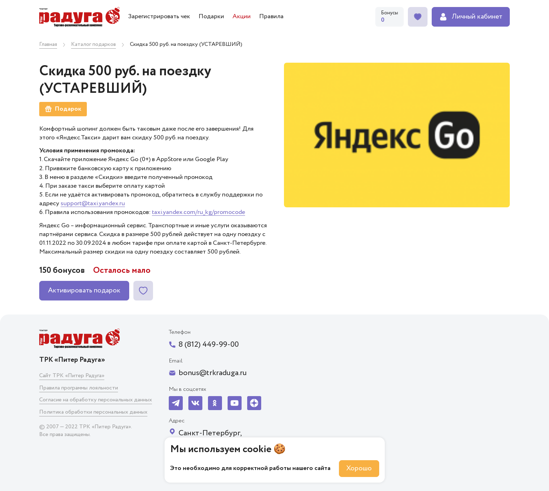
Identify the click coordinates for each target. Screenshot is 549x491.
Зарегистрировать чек (159, 16)
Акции (241, 16)
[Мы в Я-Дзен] (254, 403)
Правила (271, 16)
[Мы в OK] (215, 403)
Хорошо (359, 468)
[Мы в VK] (195, 403)
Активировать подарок (84, 290)
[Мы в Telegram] (176, 403)
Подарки (211, 16)
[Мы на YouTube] (235, 403)
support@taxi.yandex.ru (93, 203)
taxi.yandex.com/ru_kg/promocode (198, 212)
